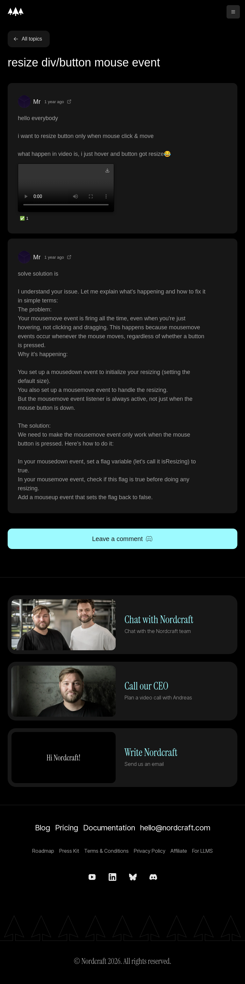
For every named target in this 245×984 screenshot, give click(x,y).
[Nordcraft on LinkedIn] (112, 877)
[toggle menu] (233, 12)
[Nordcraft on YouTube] (92, 877)
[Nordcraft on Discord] (153, 877)
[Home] (16, 11)
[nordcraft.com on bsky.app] (133, 877)
